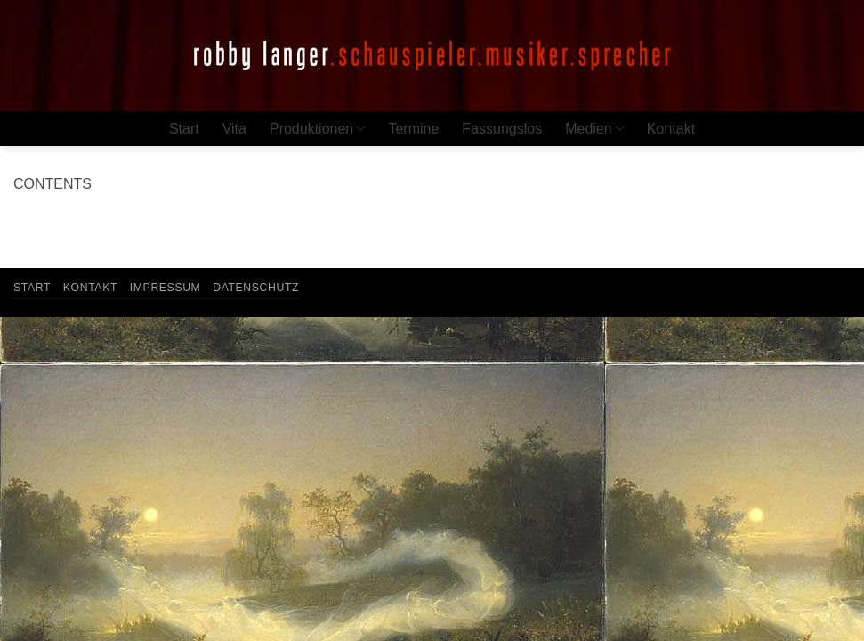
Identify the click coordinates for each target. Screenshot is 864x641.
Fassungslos (502, 128)
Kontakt (671, 128)
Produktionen (317, 128)
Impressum (165, 287)
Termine (413, 128)
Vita (234, 128)
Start (184, 128)
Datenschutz (256, 287)
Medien (594, 128)
